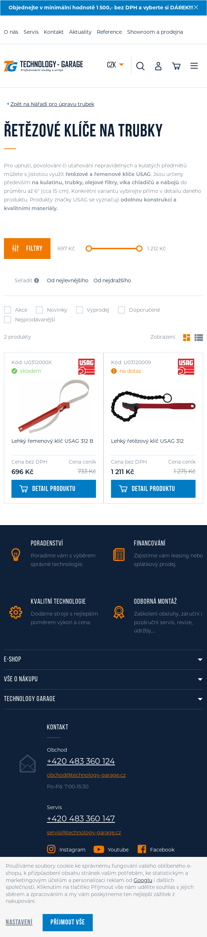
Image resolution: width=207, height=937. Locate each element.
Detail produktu (47, 489)
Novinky (51, 310)
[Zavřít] (195, 7)
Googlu (143, 880)
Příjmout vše (67, 922)
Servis (31, 32)
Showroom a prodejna (155, 32)
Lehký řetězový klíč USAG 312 (147, 441)
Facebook (162, 849)
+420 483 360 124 (81, 761)
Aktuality (80, 32)
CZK (112, 65)
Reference (109, 32)
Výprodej (93, 310)
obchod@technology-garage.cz (86, 775)
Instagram (72, 849)
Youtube (118, 849)
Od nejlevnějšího (67, 280)
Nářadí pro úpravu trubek (62, 104)
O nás (11, 32)
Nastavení (19, 922)
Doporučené (139, 310)
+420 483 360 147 (81, 819)
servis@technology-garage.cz (84, 833)
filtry (27, 248)
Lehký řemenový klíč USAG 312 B (52, 441)
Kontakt (54, 32)
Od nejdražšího (112, 280)
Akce (15, 310)
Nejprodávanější (29, 319)
